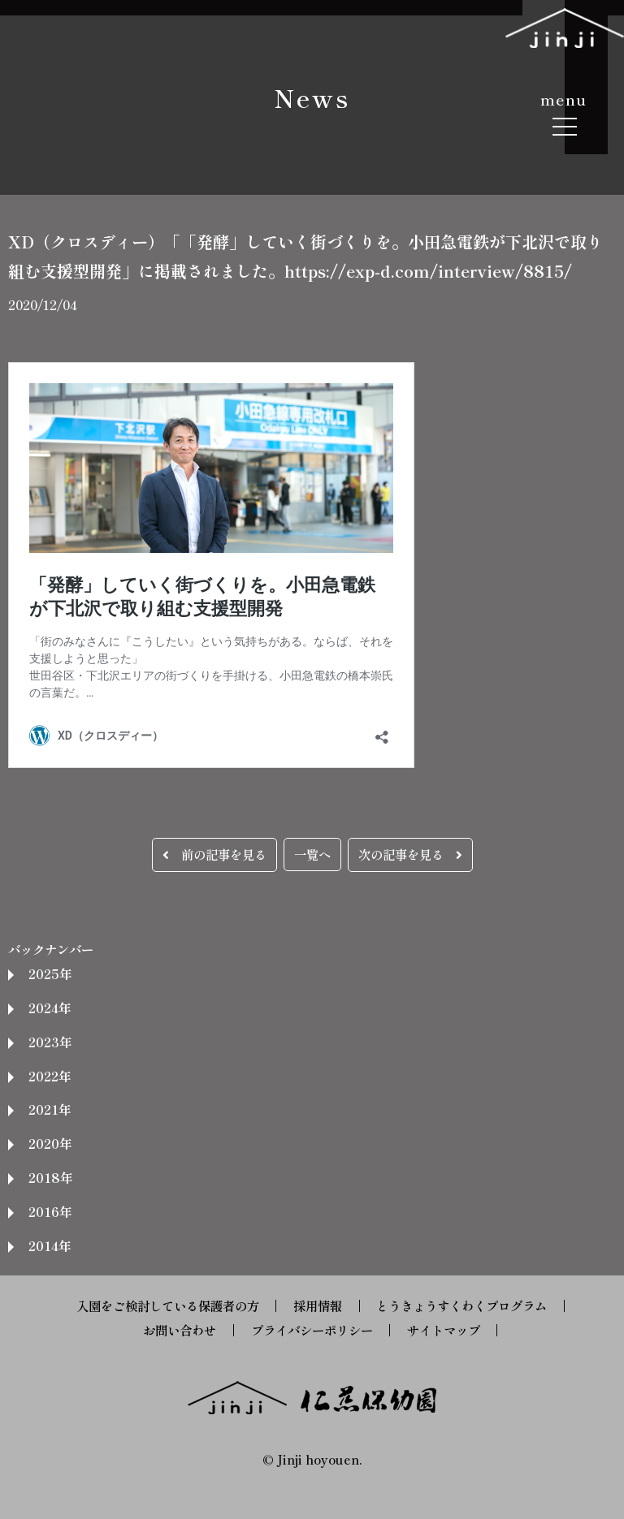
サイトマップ (443, 1330)
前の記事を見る (214, 854)
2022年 (49, 1076)
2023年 (50, 1042)
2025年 (50, 973)
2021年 (49, 1109)
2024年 (49, 1007)
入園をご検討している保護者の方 (167, 1305)
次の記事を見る (410, 854)
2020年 (50, 1143)
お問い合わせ (179, 1330)
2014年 (49, 1245)
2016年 (50, 1211)
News (312, 97)
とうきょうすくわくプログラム (461, 1305)
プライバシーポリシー (312, 1330)
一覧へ (312, 854)
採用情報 (317, 1305)
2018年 (50, 1177)
